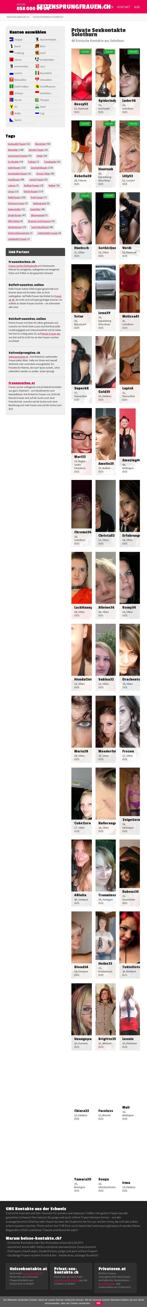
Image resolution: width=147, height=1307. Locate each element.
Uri (15, 106)
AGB (137, 7)
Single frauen (14, 215)
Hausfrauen (14, 179)
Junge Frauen (36, 179)
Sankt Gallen (21, 86)
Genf (43, 53)
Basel (17, 46)
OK (99, 1303)
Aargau (18, 39)
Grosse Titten (43, 173)
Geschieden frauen (17, 173)
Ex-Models (13, 161)
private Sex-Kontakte (66, 1280)
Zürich (17, 120)
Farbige (32, 161)
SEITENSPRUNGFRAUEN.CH (74, 8)
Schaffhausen (47, 86)
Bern (42, 46)
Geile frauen (14, 167)
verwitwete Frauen (17, 239)
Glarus (18, 59)
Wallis (17, 113)
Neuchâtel (45, 73)
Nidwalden (20, 79)
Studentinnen (15, 227)
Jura (42, 66)
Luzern (18, 73)
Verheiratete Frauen (48, 233)
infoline (21, 4)
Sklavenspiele (37, 215)
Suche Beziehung (40, 227)
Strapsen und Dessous (39, 221)
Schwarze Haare (16, 203)
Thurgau (44, 100)
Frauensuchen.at (22, 383)
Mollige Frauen (31, 185)
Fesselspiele (50, 161)
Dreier (40, 155)
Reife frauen (14, 197)
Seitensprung (39, 203)
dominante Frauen (17, 155)
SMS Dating (14, 221)
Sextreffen (35, 209)
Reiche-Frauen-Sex (50, 333)
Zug (42, 113)
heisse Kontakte (32, 1273)
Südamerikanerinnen (18, 233)
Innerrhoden (21, 66)
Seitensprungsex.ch (18, 356)
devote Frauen (36, 149)
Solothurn (45, 93)
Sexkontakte (14, 209)
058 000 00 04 (33, 9)
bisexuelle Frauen (17, 144)
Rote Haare (36, 197)
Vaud (43, 106)
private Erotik (106, 1283)
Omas (11, 191)
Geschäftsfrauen (39, 167)
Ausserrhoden (48, 39)
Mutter (52, 185)
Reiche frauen (31, 191)
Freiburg (19, 53)
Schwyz (18, 93)
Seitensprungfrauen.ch (18, 16)
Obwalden (46, 79)
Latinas (12, 185)
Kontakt (124, 7)
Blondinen (40, 144)
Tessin (18, 100)
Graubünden (47, 59)
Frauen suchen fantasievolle (23, 265)
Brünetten (13, 149)
